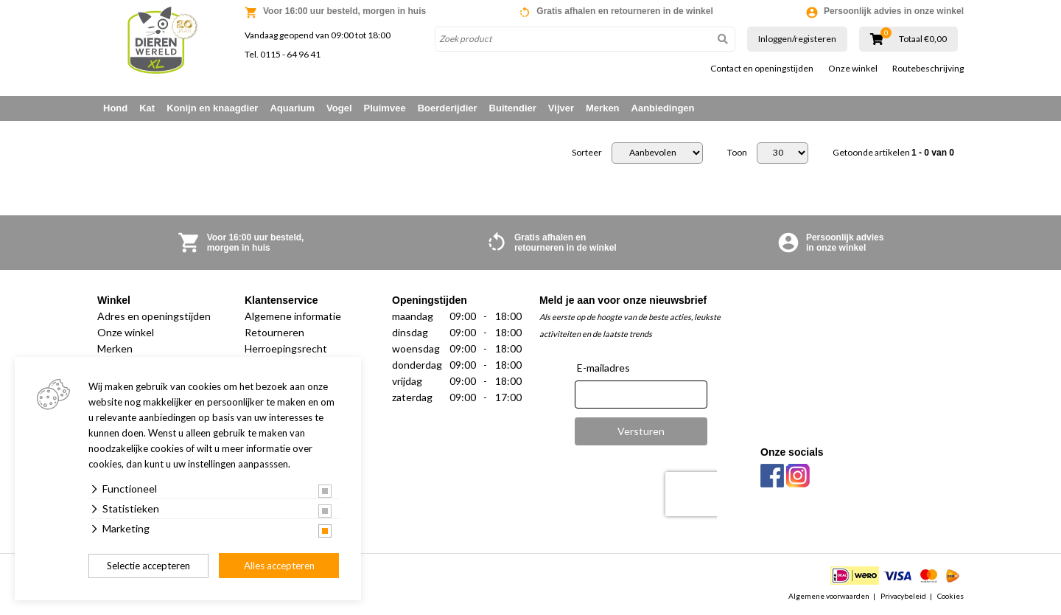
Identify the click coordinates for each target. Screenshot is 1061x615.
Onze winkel (853, 68)
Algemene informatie (293, 316)
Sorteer (587, 152)
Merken (603, 108)
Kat (147, 108)
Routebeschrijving (928, 68)
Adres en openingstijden (154, 316)
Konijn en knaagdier (212, 108)
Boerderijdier (447, 108)
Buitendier (512, 108)
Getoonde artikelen (893, 152)
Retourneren (274, 332)
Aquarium (292, 108)
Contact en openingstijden (761, 68)
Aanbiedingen (663, 108)
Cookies (950, 595)
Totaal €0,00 (923, 39)
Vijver (561, 108)
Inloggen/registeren (797, 38)
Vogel (338, 108)
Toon (737, 152)
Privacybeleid (903, 595)
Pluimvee (385, 108)
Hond (115, 108)
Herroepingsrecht (286, 348)
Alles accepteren (279, 565)
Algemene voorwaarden (828, 595)
